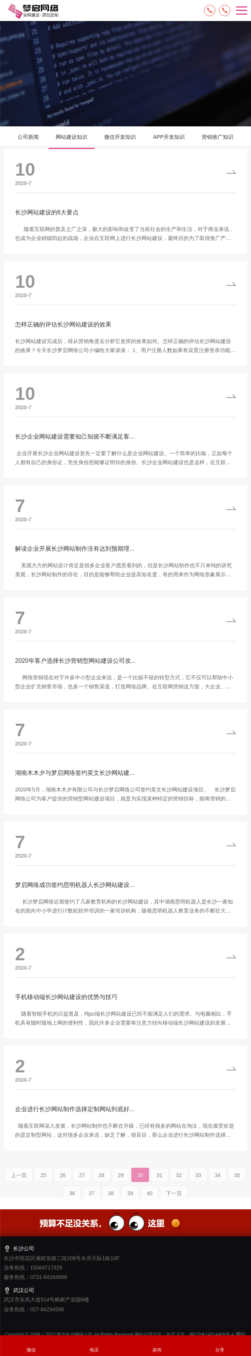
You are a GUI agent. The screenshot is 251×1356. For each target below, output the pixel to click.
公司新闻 (27, 137)
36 (72, 1199)
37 (91, 1199)
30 (140, 1181)
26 (63, 1181)
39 (130, 1199)
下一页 (174, 1199)
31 (160, 1181)
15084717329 (209, 10)
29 (121, 1181)
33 (198, 1181)
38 (111, 1199)
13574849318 (224, 10)
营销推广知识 (218, 137)
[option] (125, 73)
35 (237, 1181)
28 (102, 1181)
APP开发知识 (169, 137)
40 (150, 1199)
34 (218, 1181)
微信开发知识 (120, 137)
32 (179, 1181)
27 (82, 1181)
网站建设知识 (71, 137)
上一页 (19, 1181)
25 (43, 1181)
